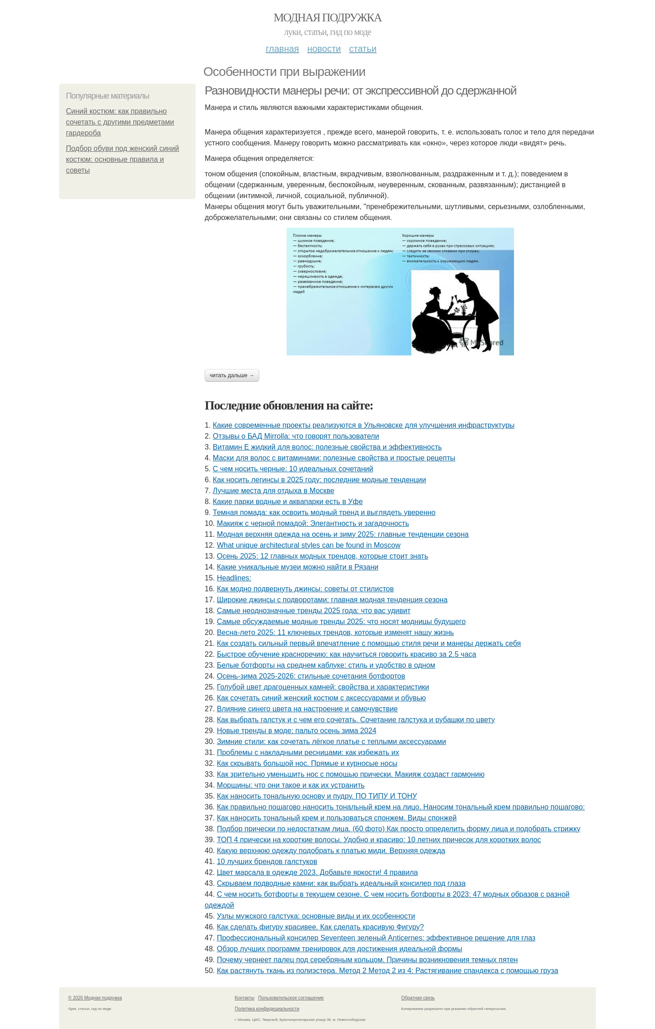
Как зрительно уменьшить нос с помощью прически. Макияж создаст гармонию (351, 774)
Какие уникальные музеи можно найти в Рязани (297, 567)
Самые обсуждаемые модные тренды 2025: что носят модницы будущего (341, 621)
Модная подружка (327, 17)
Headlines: (234, 578)
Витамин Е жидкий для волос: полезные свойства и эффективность (327, 447)
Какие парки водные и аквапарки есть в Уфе (288, 501)
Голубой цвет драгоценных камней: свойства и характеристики (323, 687)
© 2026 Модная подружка (95, 997)
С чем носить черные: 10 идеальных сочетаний (293, 469)
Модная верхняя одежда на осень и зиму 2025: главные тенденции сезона (343, 534)
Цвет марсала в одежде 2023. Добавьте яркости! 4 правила (317, 872)
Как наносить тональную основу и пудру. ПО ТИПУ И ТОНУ (317, 796)
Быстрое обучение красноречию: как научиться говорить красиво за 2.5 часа (346, 654)
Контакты (244, 997)
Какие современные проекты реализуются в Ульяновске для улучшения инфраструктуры (364, 425)
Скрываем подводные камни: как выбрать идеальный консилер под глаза (341, 883)
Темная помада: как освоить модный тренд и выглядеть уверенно (324, 512)
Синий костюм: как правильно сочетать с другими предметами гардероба (120, 122)
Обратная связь (418, 997)
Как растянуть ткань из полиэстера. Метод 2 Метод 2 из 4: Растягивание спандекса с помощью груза (388, 970)
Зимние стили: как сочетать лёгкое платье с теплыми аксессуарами (331, 741)
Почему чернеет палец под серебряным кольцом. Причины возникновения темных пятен (367, 960)
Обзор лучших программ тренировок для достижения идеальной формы (340, 949)
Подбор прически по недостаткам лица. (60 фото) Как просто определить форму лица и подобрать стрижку (398, 829)
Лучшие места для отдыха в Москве (273, 491)
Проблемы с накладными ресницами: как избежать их (308, 752)
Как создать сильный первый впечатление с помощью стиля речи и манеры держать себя (369, 643)
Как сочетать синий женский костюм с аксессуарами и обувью (321, 698)
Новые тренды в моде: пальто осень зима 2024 (297, 730)
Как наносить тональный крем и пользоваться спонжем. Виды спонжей (337, 818)
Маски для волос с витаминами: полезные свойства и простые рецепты (334, 458)
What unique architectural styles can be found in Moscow (309, 545)
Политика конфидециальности (267, 1008)
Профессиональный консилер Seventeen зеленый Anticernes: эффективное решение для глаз (376, 938)
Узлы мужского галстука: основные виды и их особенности (316, 916)
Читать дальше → (232, 375)
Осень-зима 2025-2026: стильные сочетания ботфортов (311, 676)
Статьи (362, 49)
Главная (282, 49)
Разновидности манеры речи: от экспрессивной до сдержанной (360, 90)
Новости (324, 49)
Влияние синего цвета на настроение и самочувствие (307, 709)
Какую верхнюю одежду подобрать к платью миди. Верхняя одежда (331, 850)
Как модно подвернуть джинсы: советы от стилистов (305, 589)
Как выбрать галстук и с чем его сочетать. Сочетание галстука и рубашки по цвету (356, 720)
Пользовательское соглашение (291, 997)
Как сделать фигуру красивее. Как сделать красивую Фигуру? (320, 927)
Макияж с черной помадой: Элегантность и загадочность (313, 523)
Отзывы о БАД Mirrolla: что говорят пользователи (296, 436)
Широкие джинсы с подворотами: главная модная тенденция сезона (332, 600)
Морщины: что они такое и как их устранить (291, 785)
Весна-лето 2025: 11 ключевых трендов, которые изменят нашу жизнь (335, 632)
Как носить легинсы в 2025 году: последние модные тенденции (319, 480)
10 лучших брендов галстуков (267, 861)
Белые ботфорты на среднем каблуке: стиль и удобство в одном (326, 665)
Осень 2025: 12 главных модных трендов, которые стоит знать (322, 556)
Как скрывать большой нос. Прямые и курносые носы (307, 763)
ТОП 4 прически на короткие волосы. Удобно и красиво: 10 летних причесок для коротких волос (379, 840)
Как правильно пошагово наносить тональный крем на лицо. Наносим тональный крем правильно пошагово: (401, 807)
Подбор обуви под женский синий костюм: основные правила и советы (122, 159)
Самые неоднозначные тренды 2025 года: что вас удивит (314, 610)
